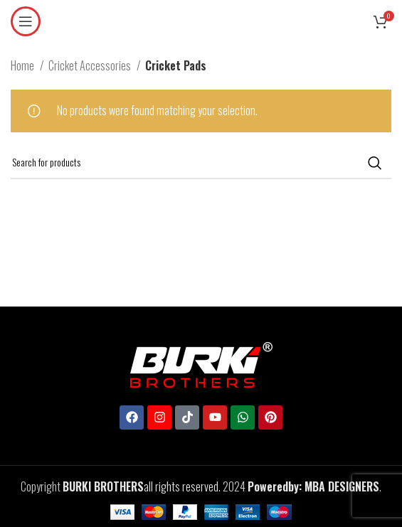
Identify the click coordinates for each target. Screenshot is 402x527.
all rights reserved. (142, 486)
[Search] (201, 163)
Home (23, 65)
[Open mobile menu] (26, 21)
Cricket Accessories (90, 65)
